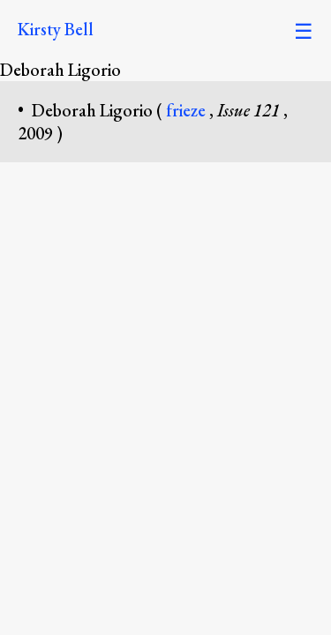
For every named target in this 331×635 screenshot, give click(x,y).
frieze (187, 110)
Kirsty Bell (56, 29)
